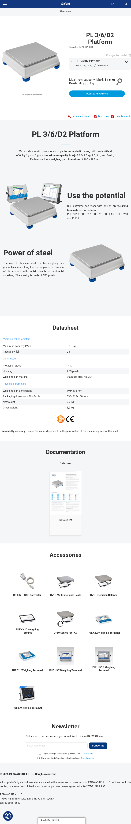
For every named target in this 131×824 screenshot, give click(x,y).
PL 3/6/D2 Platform (88, 61)
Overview (65, 11)
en (113, 4)
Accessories (66, 554)
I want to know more (97, 93)
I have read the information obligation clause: (67, 758)
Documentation (65, 452)
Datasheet (104, 116)
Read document (87, 758)
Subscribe (98, 745)
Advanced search (82, 116)
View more (88, 753)
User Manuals (123, 116)
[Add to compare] (82, 820)
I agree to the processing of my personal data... (63, 753)
